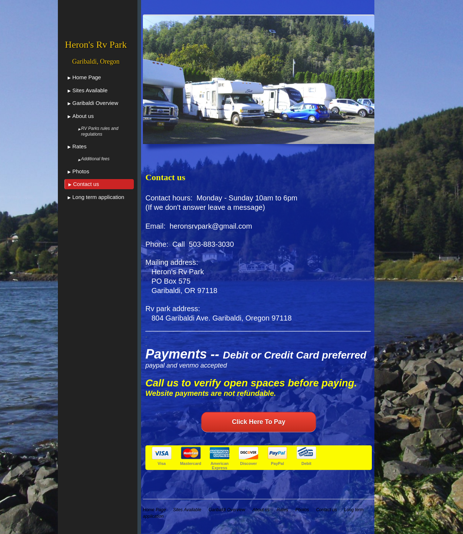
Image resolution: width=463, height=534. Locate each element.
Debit (306, 463)
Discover (248, 463)
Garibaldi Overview (95, 103)
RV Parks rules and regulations (99, 131)
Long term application (98, 197)
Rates (79, 146)
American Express (220, 465)
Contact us (86, 184)
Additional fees (95, 158)
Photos (80, 171)
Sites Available (89, 90)
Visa (162, 463)
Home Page (86, 77)
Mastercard (190, 463)
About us (83, 116)
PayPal (277, 463)
